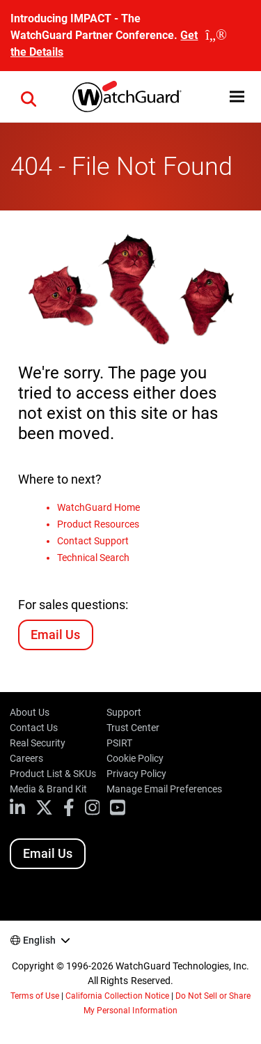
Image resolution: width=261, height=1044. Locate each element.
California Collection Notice (116, 996)
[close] (216, 35)
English (39, 940)
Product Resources (98, 524)
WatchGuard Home (98, 507)
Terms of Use (34, 996)
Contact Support (93, 540)
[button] (28, 97)
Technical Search (93, 557)
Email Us (55, 634)
